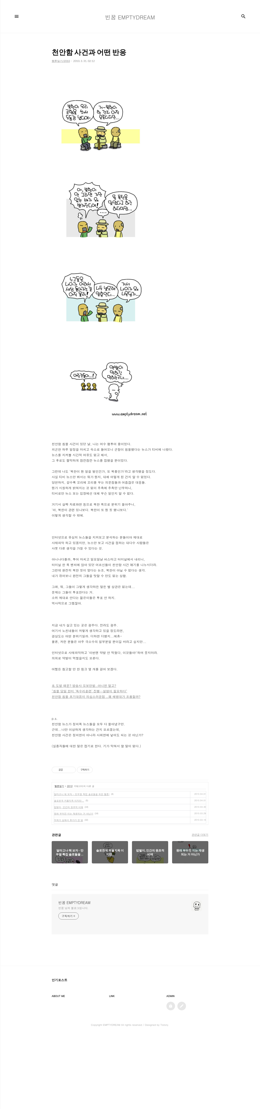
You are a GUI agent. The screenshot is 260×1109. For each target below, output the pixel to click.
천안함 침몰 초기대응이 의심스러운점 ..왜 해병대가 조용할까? (96, 696)
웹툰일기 (59, 786)
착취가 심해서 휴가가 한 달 (68, 820)
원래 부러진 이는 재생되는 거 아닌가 (73, 813)
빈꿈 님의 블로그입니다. (73, 908)
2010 (69, 786)
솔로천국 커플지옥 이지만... (69, 800)
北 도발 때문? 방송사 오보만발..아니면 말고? (84, 685)
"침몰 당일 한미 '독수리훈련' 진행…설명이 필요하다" (89, 691)
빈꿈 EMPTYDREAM (74, 902)
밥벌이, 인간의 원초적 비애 (68, 807)
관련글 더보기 (200, 835)
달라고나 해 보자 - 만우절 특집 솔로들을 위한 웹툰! (81, 794)
